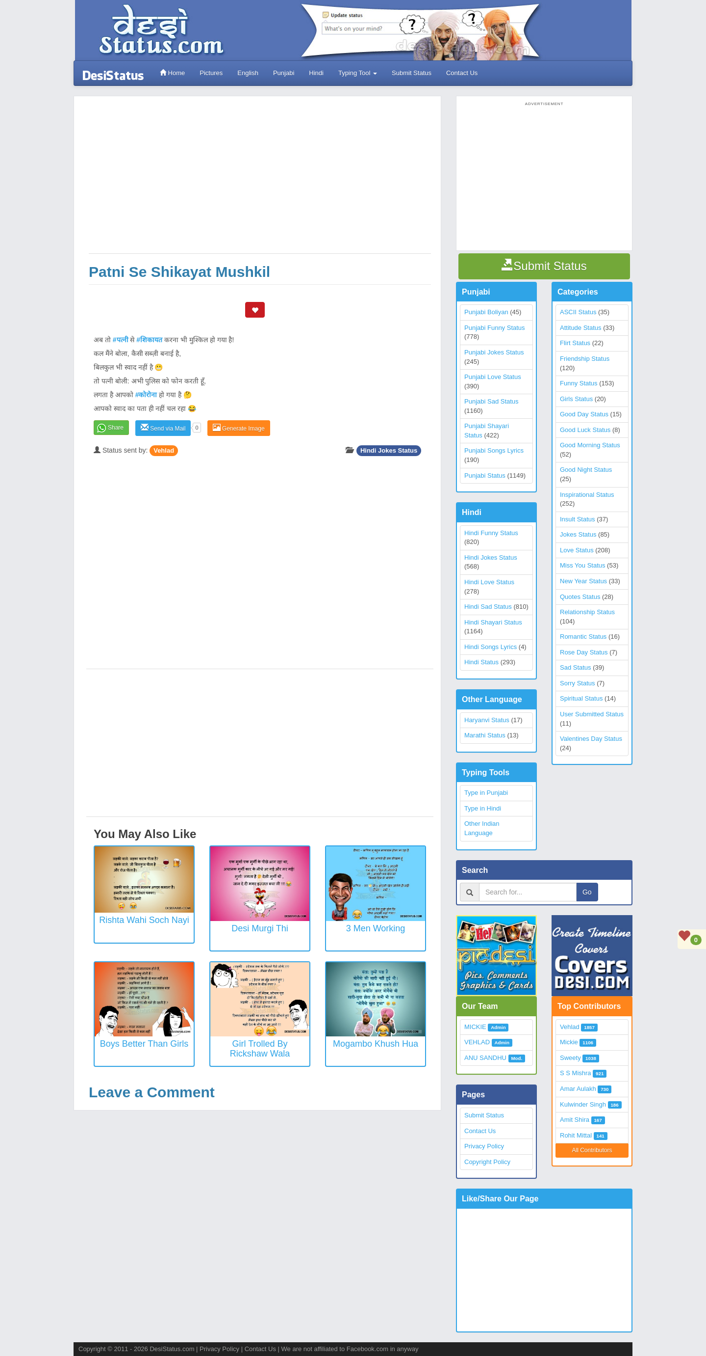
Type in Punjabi (486, 792)
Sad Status (575, 667)
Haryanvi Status (486, 720)
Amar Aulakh (578, 1088)
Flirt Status (575, 343)
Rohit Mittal (576, 1135)
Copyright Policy (487, 1162)
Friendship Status (584, 358)
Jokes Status (578, 534)
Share (116, 427)
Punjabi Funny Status (494, 327)
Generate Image (239, 428)
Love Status (577, 550)
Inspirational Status (587, 494)
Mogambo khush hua (375, 1044)
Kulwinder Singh (583, 1104)
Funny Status (579, 383)
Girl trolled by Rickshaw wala (260, 1048)
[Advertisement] (260, 179)
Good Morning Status (590, 445)
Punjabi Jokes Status (494, 352)
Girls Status (576, 399)
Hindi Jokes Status (388, 450)
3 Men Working (375, 928)
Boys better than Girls (144, 1044)
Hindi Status (481, 662)
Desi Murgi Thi (259, 928)
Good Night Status (586, 469)
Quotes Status (580, 596)
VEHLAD (477, 1042)
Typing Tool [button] (357, 73)
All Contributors (592, 1150)
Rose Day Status (584, 652)
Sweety (570, 1057)
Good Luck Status (585, 430)
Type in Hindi (482, 808)
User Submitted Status (592, 714)
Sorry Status (577, 683)
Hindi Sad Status (488, 606)
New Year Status (583, 581)
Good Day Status (584, 414)
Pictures (211, 73)
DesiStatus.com (172, 1349)
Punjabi (283, 73)
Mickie (569, 1042)
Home (172, 73)
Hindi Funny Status (491, 533)
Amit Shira (574, 1119)
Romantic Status (583, 636)
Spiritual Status (581, 698)
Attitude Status (581, 327)
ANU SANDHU (485, 1057)
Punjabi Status (484, 475)
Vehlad (163, 450)
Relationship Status (587, 612)
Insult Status (577, 519)
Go (587, 892)
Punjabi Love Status (492, 376)
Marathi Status (484, 735)
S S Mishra (575, 1073)
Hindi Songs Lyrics (490, 647)
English (247, 73)
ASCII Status (578, 312)
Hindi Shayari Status (493, 622)
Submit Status (411, 73)
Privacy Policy (484, 1146)
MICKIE (475, 1027)
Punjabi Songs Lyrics (494, 450)
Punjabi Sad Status (491, 401)
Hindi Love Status (489, 582)
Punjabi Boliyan (486, 312)
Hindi (316, 73)
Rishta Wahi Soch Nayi (144, 920)
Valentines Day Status (591, 738)
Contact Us (462, 73)
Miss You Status (582, 565)
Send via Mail (163, 428)
